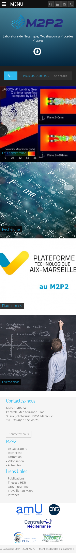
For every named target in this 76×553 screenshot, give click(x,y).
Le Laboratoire (17, 449)
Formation (15, 457)
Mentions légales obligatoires (55, 548)
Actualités (14, 465)
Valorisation (16, 461)
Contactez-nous (19, 434)
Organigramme (18, 486)
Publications (16, 478)
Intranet (13, 495)
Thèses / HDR (17, 482)
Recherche (15, 453)
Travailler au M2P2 (20, 491)
